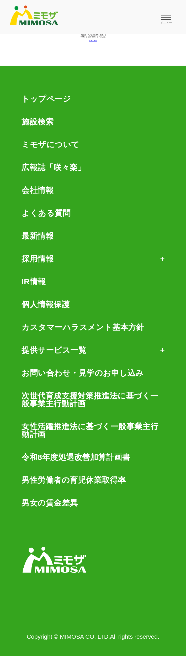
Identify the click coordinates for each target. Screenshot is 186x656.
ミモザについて (50, 145)
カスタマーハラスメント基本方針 (83, 327)
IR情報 (34, 282)
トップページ (46, 99)
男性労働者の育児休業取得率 (74, 480)
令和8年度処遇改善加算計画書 (76, 457)
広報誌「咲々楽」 (54, 167)
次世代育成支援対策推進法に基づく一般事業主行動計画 (90, 400)
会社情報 (38, 190)
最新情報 (38, 236)
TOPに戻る (93, 40)
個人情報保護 (46, 304)
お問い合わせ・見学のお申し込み (83, 373)
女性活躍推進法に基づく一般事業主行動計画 (90, 431)
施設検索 (38, 122)
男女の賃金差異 (50, 503)
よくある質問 (46, 213)
